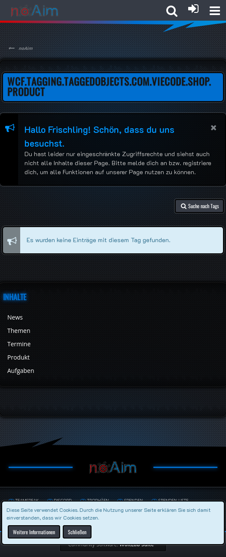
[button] (214, 10)
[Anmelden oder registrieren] (193, 8)
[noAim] (35, 10)
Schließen (77, 531)
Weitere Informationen (34, 531)
